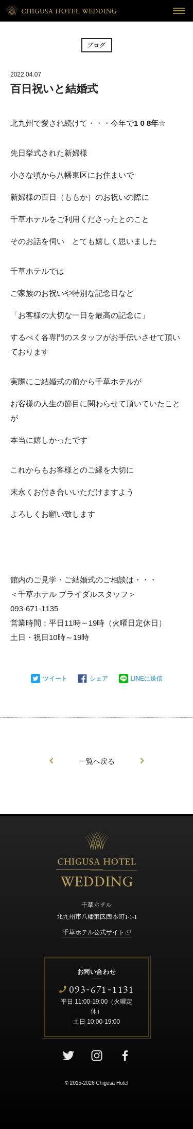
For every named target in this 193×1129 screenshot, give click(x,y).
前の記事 (51, 761)
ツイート (55, 678)
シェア (99, 678)
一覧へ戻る (97, 761)
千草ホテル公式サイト (94, 932)
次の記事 (141, 761)
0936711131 (101, 989)
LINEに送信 (147, 678)
